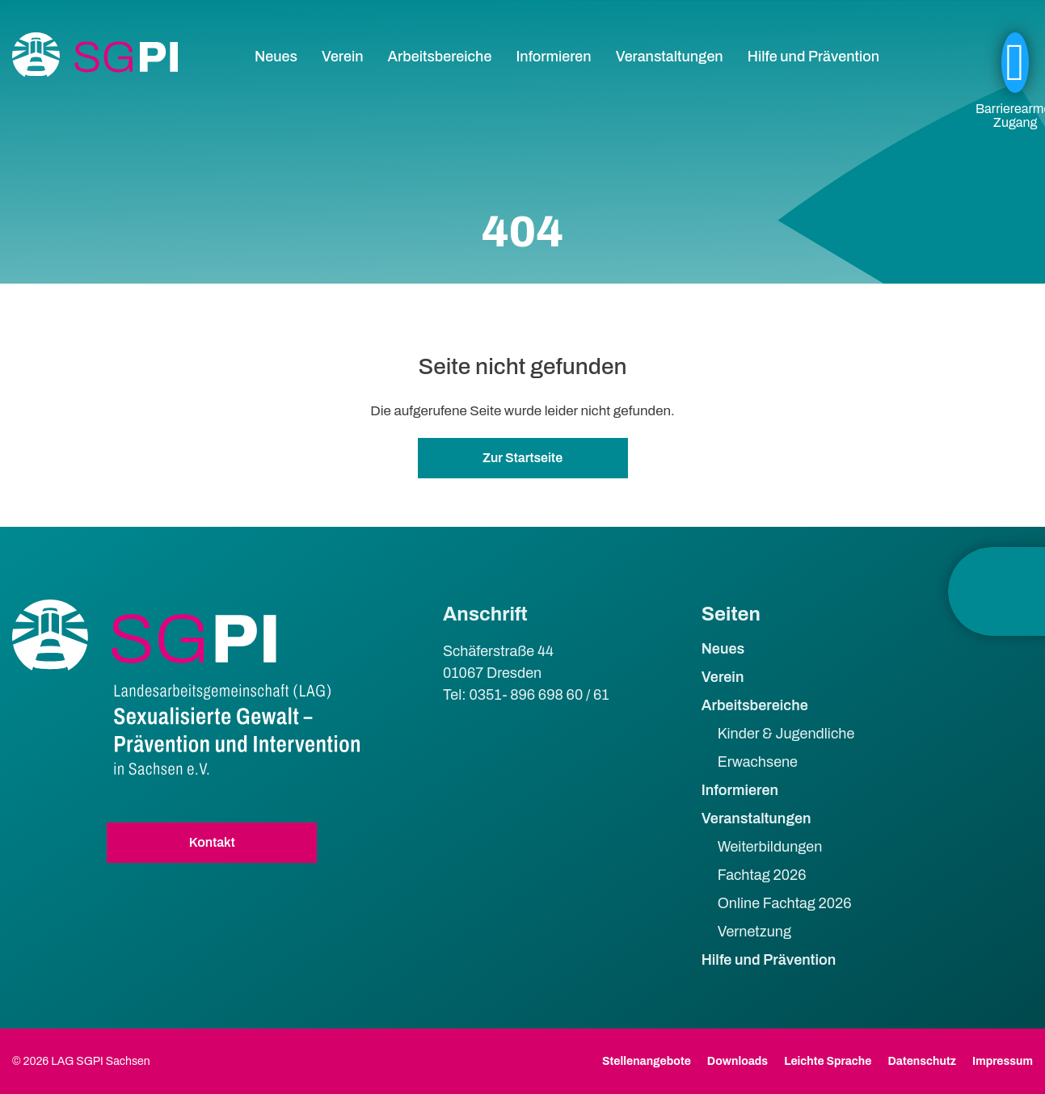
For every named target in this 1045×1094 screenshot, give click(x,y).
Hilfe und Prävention (813, 56)
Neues (276, 56)
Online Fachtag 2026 (785, 903)
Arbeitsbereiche (440, 56)
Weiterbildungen (770, 847)
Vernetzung (754, 932)
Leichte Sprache (827, 1061)
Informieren (553, 56)
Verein (343, 56)
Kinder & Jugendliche (786, 734)
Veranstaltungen (669, 56)
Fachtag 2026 (762, 875)
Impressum (1002, 1061)
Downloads (737, 1061)
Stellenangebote (646, 1061)
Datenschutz (921, 1061)
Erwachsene (758, 762)
